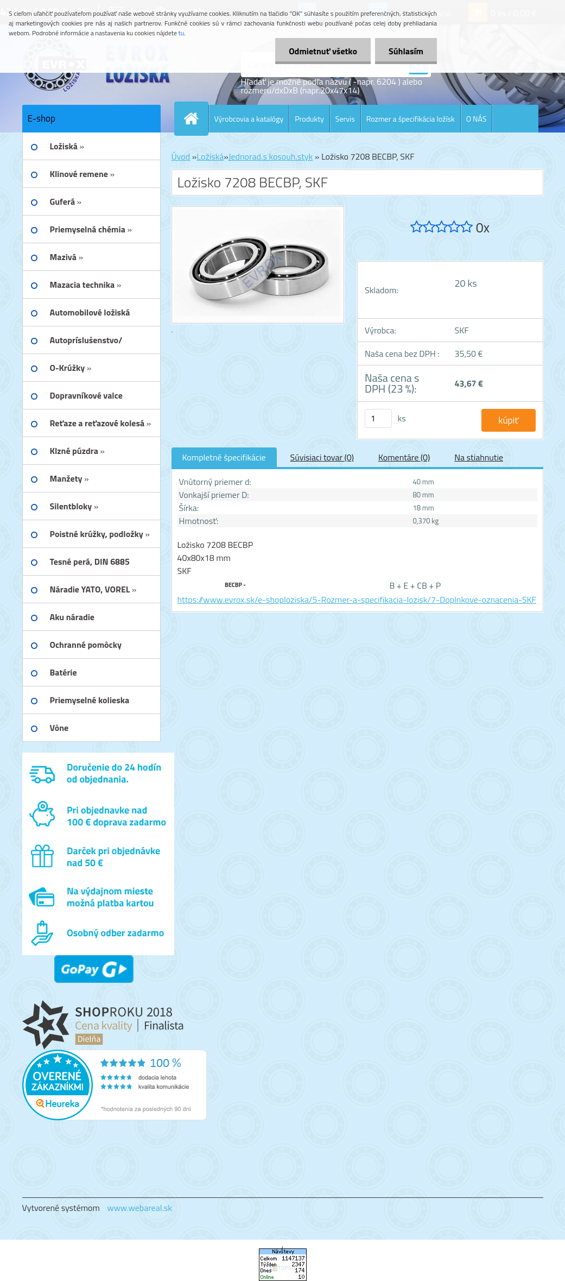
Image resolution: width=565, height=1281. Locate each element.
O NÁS (476, 118)
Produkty (309, 118)
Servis (345, 118)
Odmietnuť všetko (323, 51)
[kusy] (378, 418)
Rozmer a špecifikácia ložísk (410, 118)
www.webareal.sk (139, 1207)
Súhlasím (406, 51)
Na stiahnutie (478, 457)
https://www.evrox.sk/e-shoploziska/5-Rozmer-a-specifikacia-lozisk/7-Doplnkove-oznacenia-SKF (356, 599)
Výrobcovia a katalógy (249, 118)
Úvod (181, 156)
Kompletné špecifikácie (224, 457)
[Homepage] (195, 118)
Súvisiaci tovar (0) (322, 457)
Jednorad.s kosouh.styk (270, 156)
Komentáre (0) (404, 457)
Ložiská (210, 156)
